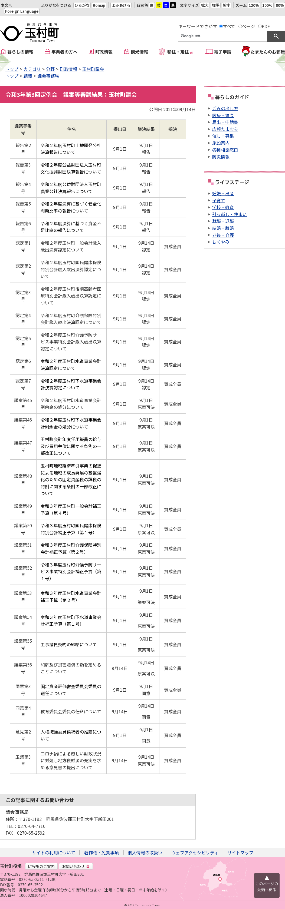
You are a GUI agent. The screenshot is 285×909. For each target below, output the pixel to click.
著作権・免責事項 (101, 852)
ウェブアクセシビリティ (194, 852)
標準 (216, 5)
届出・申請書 (225, 122)
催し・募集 (223, 135)
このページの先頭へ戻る (266, 886)
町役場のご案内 (41, 866)
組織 (28, 75)
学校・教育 (223, 207)
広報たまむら (225, 129)
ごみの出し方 (225, 108)
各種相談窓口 (225, 150)
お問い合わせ (75, 866)
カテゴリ (32, 69)
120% (254, 5)
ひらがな (82, 5)
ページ (248, 26)
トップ (11, 69)
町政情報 (104, 51)
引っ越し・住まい (229, 214)
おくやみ (221, 241)
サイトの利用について (53, 852)
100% (267, 5)
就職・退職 (223, 221)
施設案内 (221, 143)
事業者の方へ (64, 51)
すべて (229, 26)
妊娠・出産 (223, 193)
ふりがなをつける (56, 5)
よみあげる (121, 5)
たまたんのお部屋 (267, 51)
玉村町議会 (93, 69)
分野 (50, 69)
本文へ (6, 5)
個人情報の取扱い (145, 852)
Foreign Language (21, 11)
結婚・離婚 (223, 228)
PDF (266, 26)
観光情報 (139, 51)
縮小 (226, 5)
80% (280, 5)
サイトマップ (240, 852)
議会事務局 (48, 75)
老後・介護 (223, 235)
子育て (218, 200)
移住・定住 (180, 51)
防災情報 (221, 156)
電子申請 (222, 51)
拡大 (205, 5)
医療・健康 (223, 115)
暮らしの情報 (20, 51)
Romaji (99, 5)
